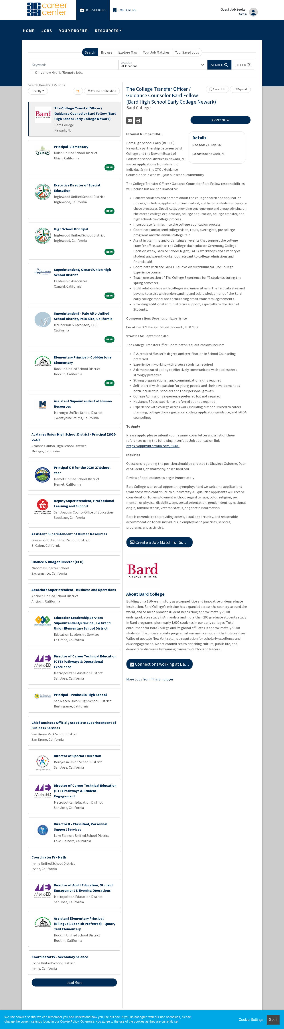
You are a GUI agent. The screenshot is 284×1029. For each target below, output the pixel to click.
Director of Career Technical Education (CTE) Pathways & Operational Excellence (85, 661)
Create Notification (102, 91)
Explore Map (127, 52)
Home (28, 30)
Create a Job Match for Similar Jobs (161, 542)
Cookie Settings (251, 1019)
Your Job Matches (156, 52)
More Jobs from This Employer (149, 679)
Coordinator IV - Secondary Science (60, 957)
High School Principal (71, 229)
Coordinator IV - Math (49, 857)
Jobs (46, 30)
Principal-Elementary (71, 146)
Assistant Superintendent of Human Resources (69, 534)
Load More (74, 982)
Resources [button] (106, 30)
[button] (243, 65)
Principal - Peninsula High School (80, 694)
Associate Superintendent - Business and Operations (74, 589)
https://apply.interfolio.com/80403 (152, 446)
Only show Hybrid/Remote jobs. (59, 72)
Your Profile (73, 30)
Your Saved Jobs (187, 52)
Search (90, 52)
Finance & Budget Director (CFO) (58, 562)
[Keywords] (74, 65)
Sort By (36, 91)
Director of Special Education (77, 756)
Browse (106, 52)
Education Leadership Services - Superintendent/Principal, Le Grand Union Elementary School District (82, 622)
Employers (124, 10)
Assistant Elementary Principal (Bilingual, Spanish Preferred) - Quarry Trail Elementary (84, 923)
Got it (273, 1019)
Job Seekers (93, 10)
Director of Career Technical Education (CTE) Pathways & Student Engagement (85, 790)
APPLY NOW (220, 120)
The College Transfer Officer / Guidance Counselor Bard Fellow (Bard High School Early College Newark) (85, 113)
